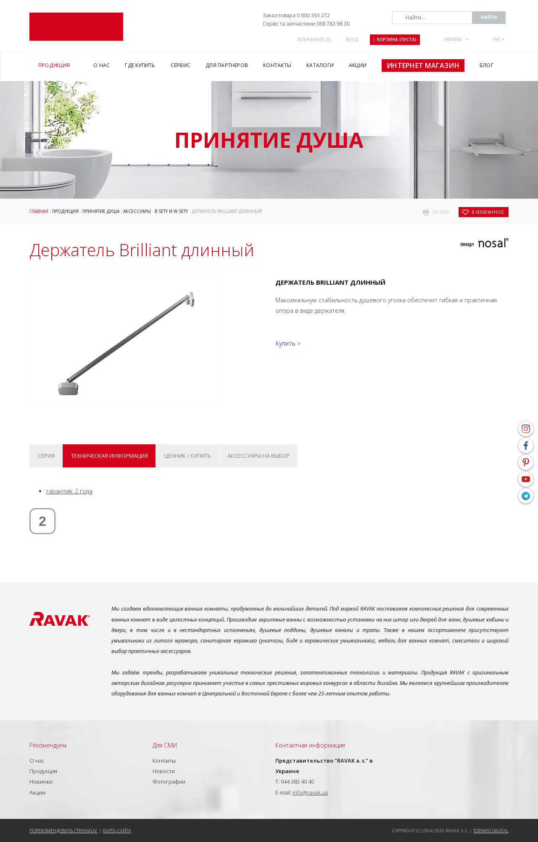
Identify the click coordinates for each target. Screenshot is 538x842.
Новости (164, 771)
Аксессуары (137, 211)
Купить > (288, 343)
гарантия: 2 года (69, 491)
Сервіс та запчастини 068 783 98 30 (306, 23)
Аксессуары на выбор (258, 455)
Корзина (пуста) (395, 39)
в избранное (488, 212)
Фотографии (169, 781)
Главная (38, 211)
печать (441, 212)
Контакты (164, 760)
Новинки (41, 781)
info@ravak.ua (310, 792)
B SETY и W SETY (171, 211)
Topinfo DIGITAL (491, 830)
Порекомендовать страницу (63, 830)
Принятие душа (100, 211)
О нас (37, 760)
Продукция (65, 211)
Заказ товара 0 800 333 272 (296, 15)
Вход (352, 39)
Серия (46, 455)
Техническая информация (109, 455)
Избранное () (314, 39)
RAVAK (76, 27)
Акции (37, 792)
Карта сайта (117, 830)
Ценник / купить (187, 455)
